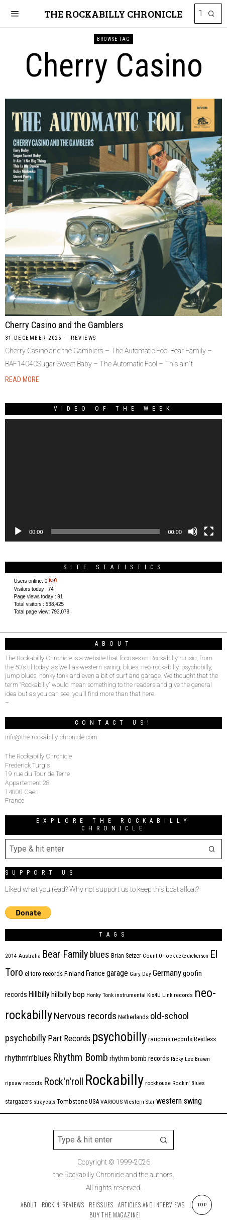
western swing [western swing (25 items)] (179, 1101)
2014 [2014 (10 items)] (11, 956)
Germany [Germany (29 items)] (167, 973)
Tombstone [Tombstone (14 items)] (72, 1101)
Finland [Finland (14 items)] (74, 973)
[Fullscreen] (209, 531)
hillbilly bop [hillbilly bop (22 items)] (68, 994)
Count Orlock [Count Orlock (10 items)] (159, 956)
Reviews (83, 338)
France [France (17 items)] (95, 973)
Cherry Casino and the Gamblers (64, 325)
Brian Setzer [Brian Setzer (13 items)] (126, 955)
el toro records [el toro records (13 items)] (44, 973)
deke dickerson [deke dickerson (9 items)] (192, 956)
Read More (22, 379)
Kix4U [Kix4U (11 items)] (154, 994)
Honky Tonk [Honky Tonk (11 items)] (99, 994)
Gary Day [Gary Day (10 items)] (140, 974)
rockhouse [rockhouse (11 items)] (158, 1083)
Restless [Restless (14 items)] (205, 1039)
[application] (113, 480)
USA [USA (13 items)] (94, 1101)
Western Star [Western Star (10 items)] (139, 1102)
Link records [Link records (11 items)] (177, 994)
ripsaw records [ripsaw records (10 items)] (23, 1083)
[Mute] (193, 531)
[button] (212, 14)
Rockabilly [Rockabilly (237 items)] (114, 1080)
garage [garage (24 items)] (117, 973)
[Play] (18, 531)
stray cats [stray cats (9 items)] (44, 1102)
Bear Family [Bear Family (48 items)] (65, 954)
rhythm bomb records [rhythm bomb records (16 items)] (139, 1058)
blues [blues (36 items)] (99, 954)
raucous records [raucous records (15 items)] (170, 1039)
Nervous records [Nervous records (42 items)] (85, 1016)
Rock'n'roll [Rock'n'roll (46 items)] (63, 1082)
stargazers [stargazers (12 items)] (18, 1101)
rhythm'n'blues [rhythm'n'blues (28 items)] (28, 1058)
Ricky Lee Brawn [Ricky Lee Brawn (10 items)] (190, 1059)
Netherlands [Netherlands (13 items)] (133, 1017)
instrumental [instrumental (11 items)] (130, 994)
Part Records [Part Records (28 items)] (69, 1038)
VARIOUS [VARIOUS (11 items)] (111, 1101)
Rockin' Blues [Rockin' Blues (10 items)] (188, 1083)
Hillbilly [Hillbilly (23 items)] (39, 994)
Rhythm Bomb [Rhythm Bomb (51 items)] (80, 1057)
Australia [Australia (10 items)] (30, 956)
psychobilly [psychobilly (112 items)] (119, 1037)
